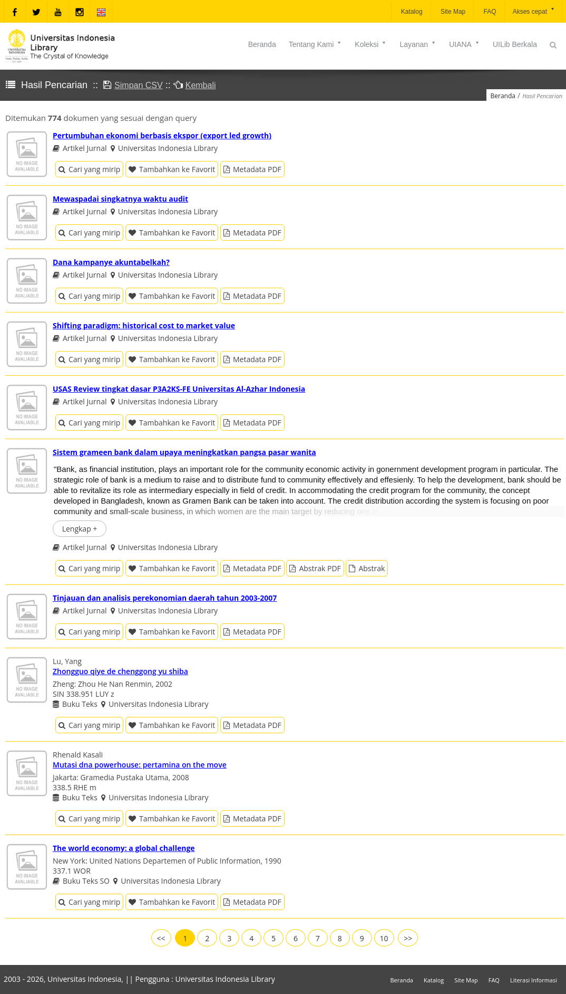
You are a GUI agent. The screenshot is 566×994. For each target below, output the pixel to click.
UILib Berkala (515, 44)
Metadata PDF (252, 169)
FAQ (489, 11)
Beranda (262, 44)
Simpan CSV (138, 85)
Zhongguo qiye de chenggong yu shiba (120, 671)
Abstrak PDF (314, 568)
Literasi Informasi (533, 980)
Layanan (417, 44)
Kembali (201, 85)
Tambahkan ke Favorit (172, 169)
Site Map (452, 11)
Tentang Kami (316, 44)
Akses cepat (534, 10)
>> (408, 938)
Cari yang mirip (89, 169)
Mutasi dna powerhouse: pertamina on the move (140, 765)
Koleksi (371, 44)
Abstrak (367, 568)
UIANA (464, 44)
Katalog (411, 11)
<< (161, 938)
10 (384, 938)
